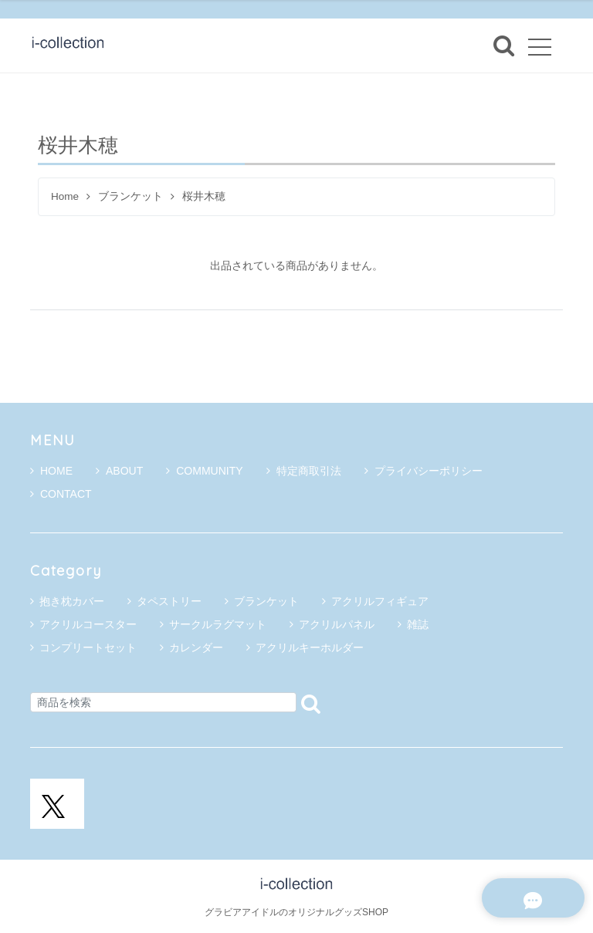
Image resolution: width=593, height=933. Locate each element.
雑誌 (418, 624)
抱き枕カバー (71, 601)
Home (65, 196)
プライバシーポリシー (423, 471)
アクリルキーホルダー (310, 647)
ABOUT (119, 471)
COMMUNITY (204, 471)
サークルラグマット (217, 624)
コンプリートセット (88, 647)
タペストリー (169, 601)
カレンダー (196, 647)
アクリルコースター (88, 624)
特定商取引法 (303, 471)
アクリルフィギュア (380, 601)
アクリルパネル (336, 624)
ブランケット (130, 196)
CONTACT (61, 494)
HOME (51, 471)
